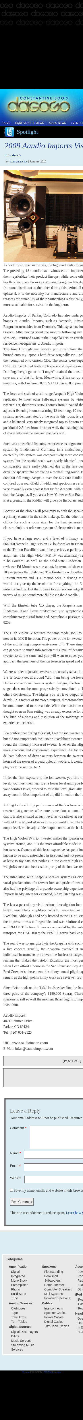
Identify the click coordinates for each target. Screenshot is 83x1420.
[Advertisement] (41, 44)
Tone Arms (18, 1317)
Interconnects (53, 1308)
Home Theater (54, 1285)
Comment (18, 1128)
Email (15, 1166)
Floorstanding (53, 1271)
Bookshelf (51, 1276)
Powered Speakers (57, 1298)
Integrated (18, 1276)
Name (15, 1153)
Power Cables (54, 1317)
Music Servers (21, 1340)
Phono (15, 1289)
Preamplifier (19, 1285)
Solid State (18, 1294)
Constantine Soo (18, 161)
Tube (14, 1298)
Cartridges (18, 1308)
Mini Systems (53, 1294)
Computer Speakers (58, 1289)
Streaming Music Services (22, 1347)
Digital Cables (53, 1321)
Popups (25, 1372)
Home (6, 122)
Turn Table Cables (56, 1326)
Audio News (57, 122)
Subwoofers (52, 1280)
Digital (15, 1271)
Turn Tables (19, 1321)
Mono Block (19, 1280)
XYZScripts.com (52, 1372)
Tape (14, 1313)
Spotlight (27, 132)
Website (15, 1178)
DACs (15, 1336)
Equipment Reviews (29, 122)
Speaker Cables (55, 1313)
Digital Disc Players (24, 1332)
